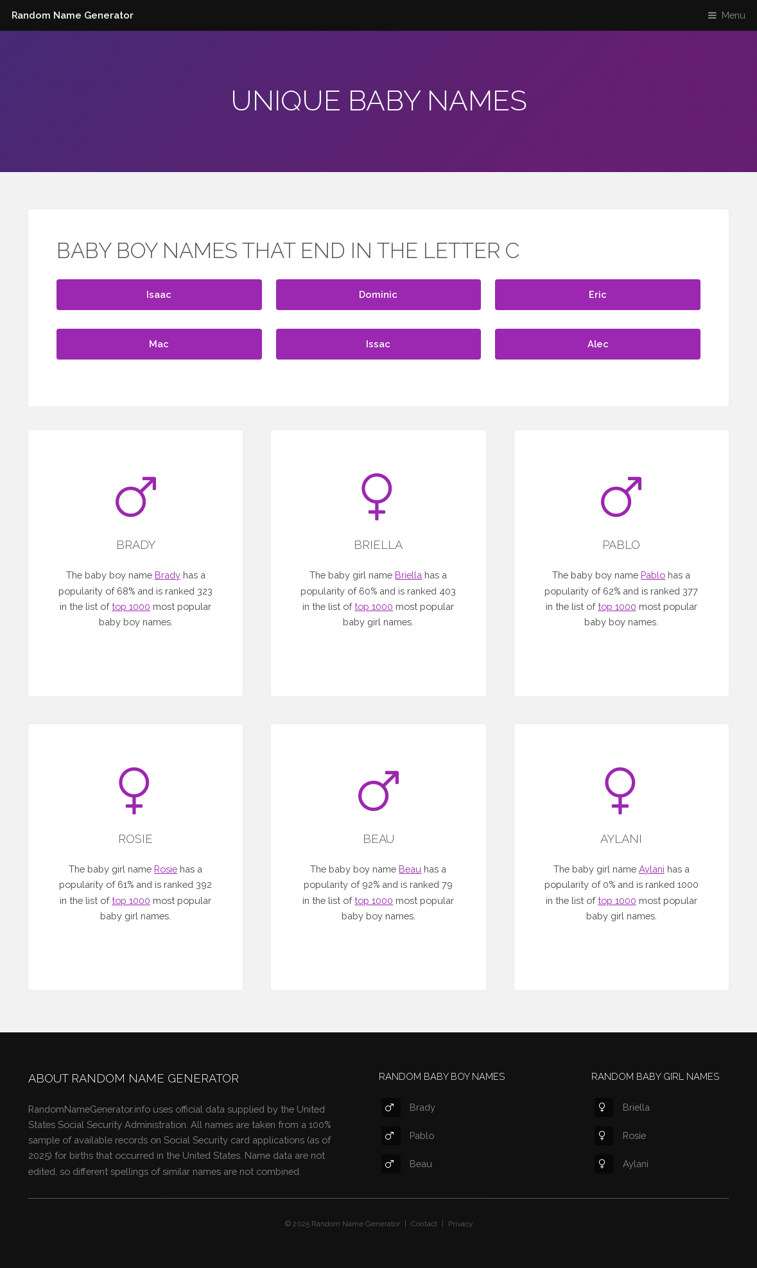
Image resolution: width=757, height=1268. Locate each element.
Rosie (165, 869)
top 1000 (131, 606)
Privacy (460, 1223)
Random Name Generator (73, 15)
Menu (733, 15)
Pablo (653, 574)
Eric (598, 294)
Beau (410, 869)
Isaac (158, 294)
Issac (378, 343)
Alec (598, 343)
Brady (167, 574)
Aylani (652, 869)
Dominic (378, 294)
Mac (159, 343)
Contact (424, 1223)
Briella (408, 574)
